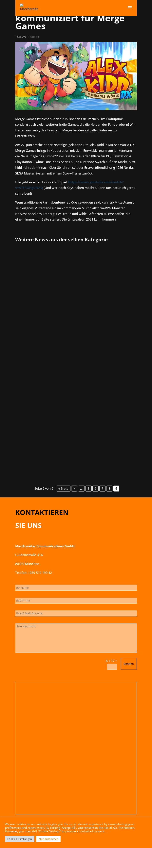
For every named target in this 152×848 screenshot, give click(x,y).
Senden (129, 664)
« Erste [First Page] (63, 488)
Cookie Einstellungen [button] (19, 839)
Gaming (34, 36)
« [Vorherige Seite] (74, 488)
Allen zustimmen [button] (48, 839)
